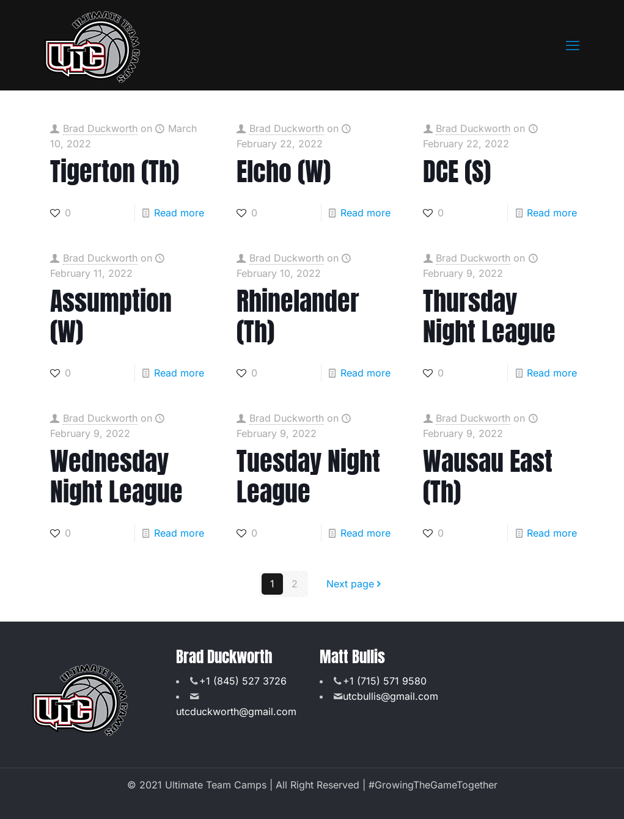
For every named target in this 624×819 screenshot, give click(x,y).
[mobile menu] (572, 45)
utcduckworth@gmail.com (236, 711)
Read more (179, 213)
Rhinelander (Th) (298, 316)
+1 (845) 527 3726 (243, 681)
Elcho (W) (284, 171)
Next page (355, 584)
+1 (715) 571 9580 (385, 681)
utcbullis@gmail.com (390, 696)
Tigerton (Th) (114, 171)
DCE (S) (457, 171)
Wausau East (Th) (487, 476)
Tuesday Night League (308, 476)
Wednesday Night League (116, 476)
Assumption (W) (111, 316)
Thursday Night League (489, 316)
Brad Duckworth (100, 128)
